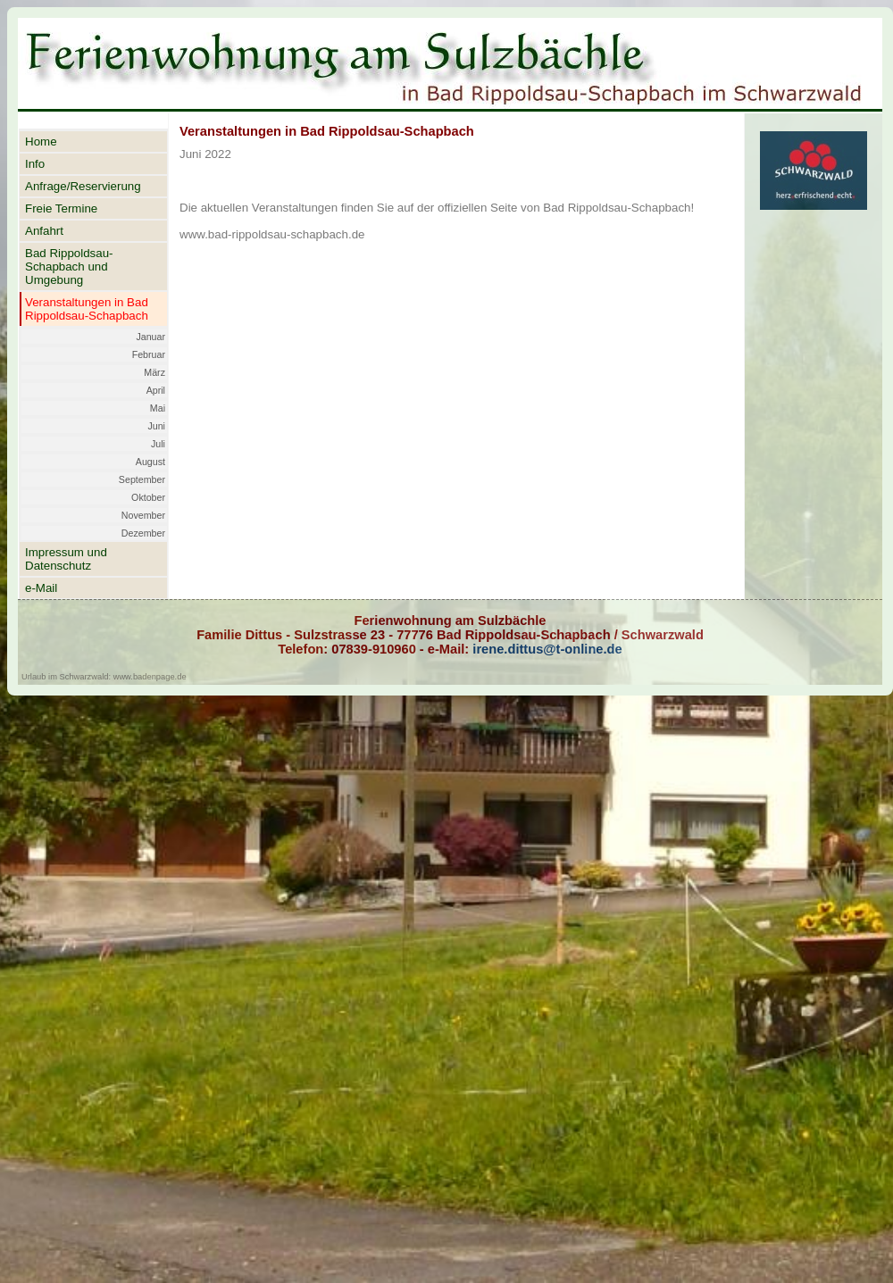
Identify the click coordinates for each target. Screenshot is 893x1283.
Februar (148, 354)
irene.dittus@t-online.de (545, 649)
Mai (157, 408)
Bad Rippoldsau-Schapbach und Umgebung (69, 266)
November (143, 515)
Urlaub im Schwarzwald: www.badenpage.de (104, 676)
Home (41, 141)
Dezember (143, 533)
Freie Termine (61, 208)
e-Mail (41, 588)
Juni (156, 426)
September (142, 479)
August (150, 461)
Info (35, 164)
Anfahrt (44, 230)
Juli (158, 443)
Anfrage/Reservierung (83, 186)
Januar (150, 336)
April (155, 390)
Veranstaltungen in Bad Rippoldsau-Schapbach (86, 309)
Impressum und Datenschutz (66, 559)
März (154, 372)
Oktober (148, 497)
